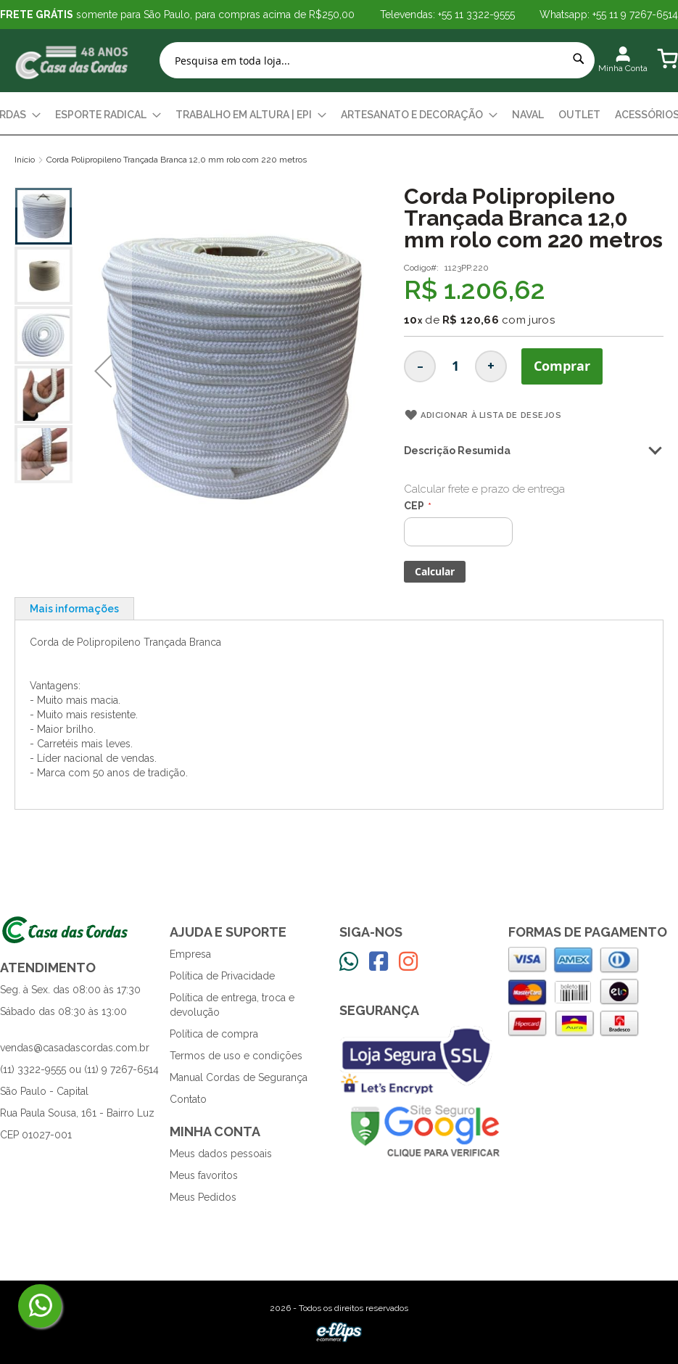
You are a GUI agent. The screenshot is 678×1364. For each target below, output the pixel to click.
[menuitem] (108, 115)
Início (25, 160)
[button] (103, 371)
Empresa (190, 954)
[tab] (74, 608)
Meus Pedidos (203, 1197)
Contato (188, 1099)
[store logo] (72, 60)
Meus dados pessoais (221, 1153)
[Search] (578, 58)
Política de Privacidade (222, 976)
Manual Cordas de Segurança (238, 1077)
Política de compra (214, 1034)
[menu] (339, 115)
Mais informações (74, 609)
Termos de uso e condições (236, 1055)
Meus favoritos (204, 1175)
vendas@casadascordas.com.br (74, 1047)
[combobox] (377, 60)
